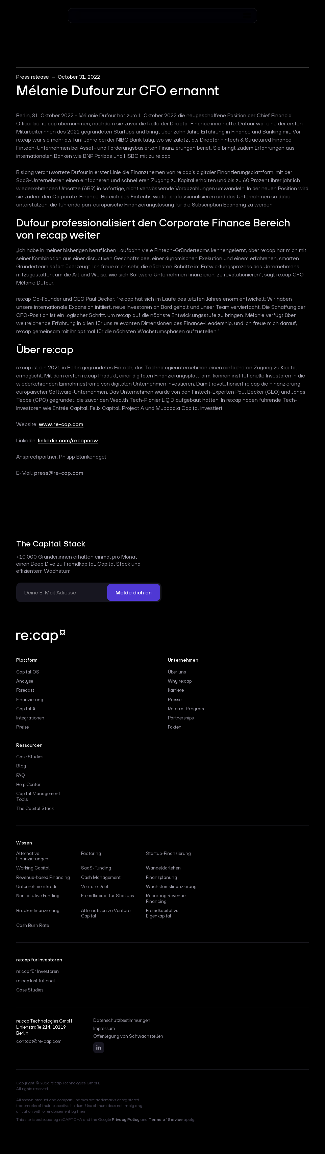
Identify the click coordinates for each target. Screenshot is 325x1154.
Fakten (174, 727)
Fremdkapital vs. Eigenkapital (162, 913)
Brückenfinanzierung (37, 910)
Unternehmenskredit (37, 886)
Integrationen (30, 717)
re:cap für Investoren (37, 971)
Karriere (176, 690)
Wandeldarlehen (163, 867)
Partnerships (181, 717)
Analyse (24, 681)
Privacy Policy (126, 1119)
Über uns (177, 671)
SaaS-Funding (96, 867)
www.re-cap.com (61, 424)
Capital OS (27, 671)
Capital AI (26, 708)
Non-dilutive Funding (37, 895)
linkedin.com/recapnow (68, 440)
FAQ (20, 775)
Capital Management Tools (38, 796)
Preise (22, 727)
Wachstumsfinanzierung (171, 886)
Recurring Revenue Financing (165, 898)
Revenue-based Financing (43, 877)
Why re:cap (180, 681)
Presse (174, 699)
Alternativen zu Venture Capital (105, 913)
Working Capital (33, 867)
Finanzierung (29, 699)
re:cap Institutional (35, 980)
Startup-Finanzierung (168, 853)
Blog (21, 765)
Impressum (104, 1028)
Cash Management (101, 877)
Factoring (91, 853)
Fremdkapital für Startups (107, 895)
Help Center (28, 784)
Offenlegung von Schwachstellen (128, 1036)
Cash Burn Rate (32, 925)
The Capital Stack (35, 808)
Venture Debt (94, 886)
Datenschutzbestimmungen (121, 1020)
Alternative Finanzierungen (32, 856)
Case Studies (29, 756)
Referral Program (186, 708)
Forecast (25, 690)
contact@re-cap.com (38, 1041)
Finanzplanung (161, 877)
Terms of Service (166, 1119)
